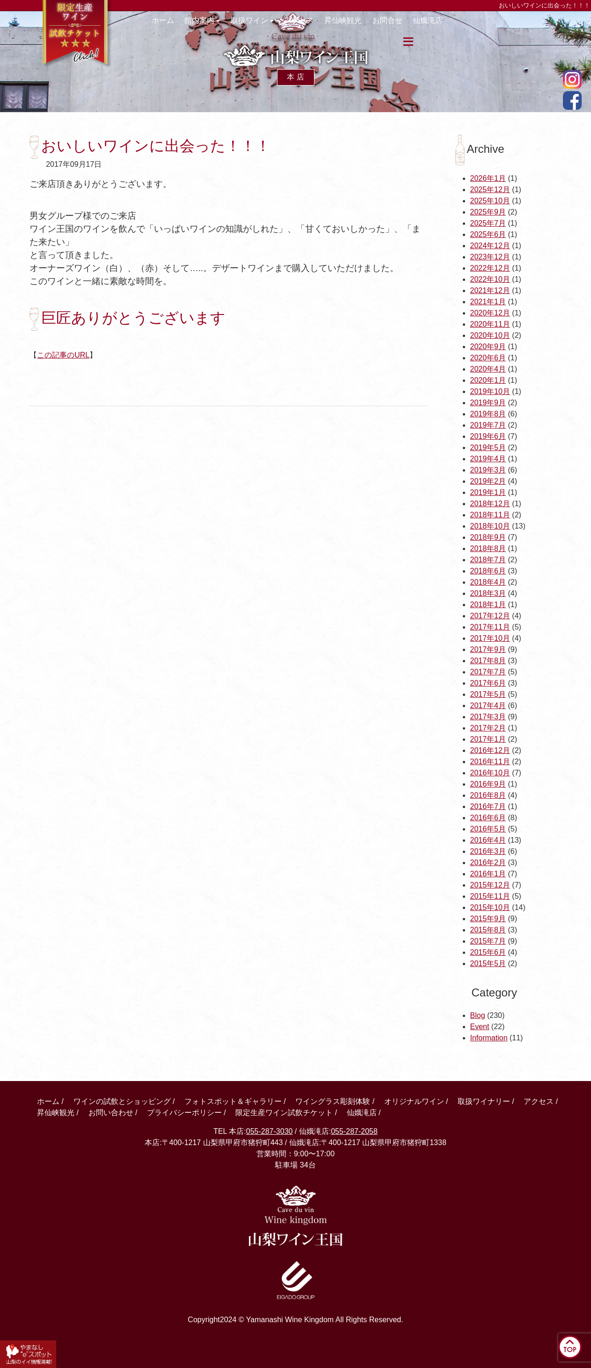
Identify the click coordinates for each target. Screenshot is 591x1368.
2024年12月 (490, 246)
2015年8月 (488, 930)
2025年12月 (490, 189)
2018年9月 (488, 537)
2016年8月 (488, 795)
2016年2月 (488, 863)
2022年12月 (490, 268)
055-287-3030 (269, 1131)
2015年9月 (488, 919)
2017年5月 (488, 694)
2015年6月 (488, 952)
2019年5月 (488, 447)
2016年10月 (490, 773)
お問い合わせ (110, 1113)
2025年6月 (488, 234)
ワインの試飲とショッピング (122, 1101)
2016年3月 (488, 851)
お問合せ (411, 24)
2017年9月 (488, 649)
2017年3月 (488, 717)
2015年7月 (488, 941)
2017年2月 (488, 728)
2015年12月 (490, 885)
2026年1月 (488, 178)
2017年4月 (488, 705)
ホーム (167, 24)
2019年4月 (488, 459)
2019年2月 (488, 481)
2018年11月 (490, 515)
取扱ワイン (263, 24)
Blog (477, 1015)
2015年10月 (490, 907)
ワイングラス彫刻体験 (332, 1101)
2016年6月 (488, 818)
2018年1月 (488, 605)
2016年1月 (488, 874)
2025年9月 (488, 212)
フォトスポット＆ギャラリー (233, 1101)
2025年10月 (490, 201)
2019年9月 (488, 403)
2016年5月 (488, 829)
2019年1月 (488, 492)
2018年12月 (490, 504)
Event (479, 1027)
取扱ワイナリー (484, 1101)
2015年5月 (488, 963)
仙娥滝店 (455, 24)
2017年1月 (488, 739)
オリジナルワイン (414, 1101)
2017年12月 (490, 616)
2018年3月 (488, 593)
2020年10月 (490, 335)
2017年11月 (490, 627)
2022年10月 (490, 279)
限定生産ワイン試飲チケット (284, 1113)
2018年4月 (488, 582)
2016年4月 (488, 840)
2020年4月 (488, 369)
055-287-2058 (354, 1131)
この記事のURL (63, 355)
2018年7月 (488, 560)
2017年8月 (488, 661)
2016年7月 (488, 806)
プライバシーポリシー (184, 1113)
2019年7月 (488, 425)
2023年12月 (490, 257)
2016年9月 (488, 784)
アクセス (315, 24)
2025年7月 (488, 223)
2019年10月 (490, 391)
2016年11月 (490, 762)
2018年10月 (490, 526)
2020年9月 (488, 347)
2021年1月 (488, 302)
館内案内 (209, 24)
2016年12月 (490, 750)
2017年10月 (490, 638)
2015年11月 (490, 896)
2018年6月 (488, 571)
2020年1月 (488, 380)
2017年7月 (488, 672)
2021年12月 (490, 290)
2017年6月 (488, 683)
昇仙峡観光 (363, 24)
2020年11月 (490, 324)
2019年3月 (488, 470)
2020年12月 (490, 313)
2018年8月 (488, 548)
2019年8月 (488, 414)
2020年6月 (488, 358)
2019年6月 (488, 436)
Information (489, 1038)
